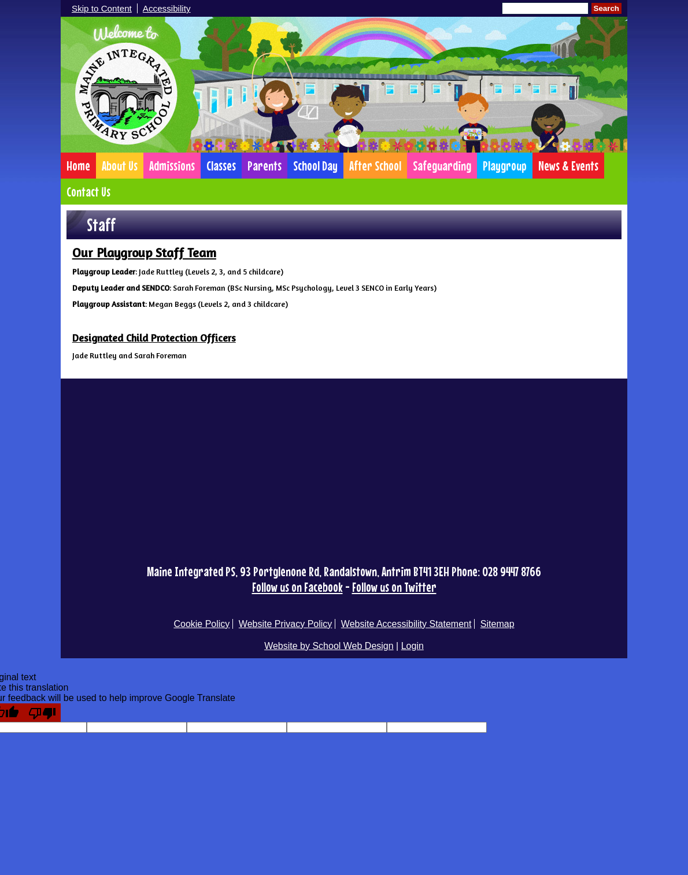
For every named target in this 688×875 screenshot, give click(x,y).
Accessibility (167, 8)
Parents (264, 165)
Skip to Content (102, 8)
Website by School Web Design (329, 646)
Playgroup (505, 165)
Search (606, 8)
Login (412, 646)
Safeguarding (442, 165)
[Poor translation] (42, 712)
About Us (120, 165)
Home (78, 165)
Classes (221, 165)
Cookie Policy (201, 624)
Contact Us (88, 191)
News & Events (568, 165)
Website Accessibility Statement (406, 624)
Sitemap (497, 624)
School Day (315, 165)
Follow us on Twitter (394, 587)
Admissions (172, 165)
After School (375, 165)
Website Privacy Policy (285, 624)
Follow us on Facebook (297, 587)
